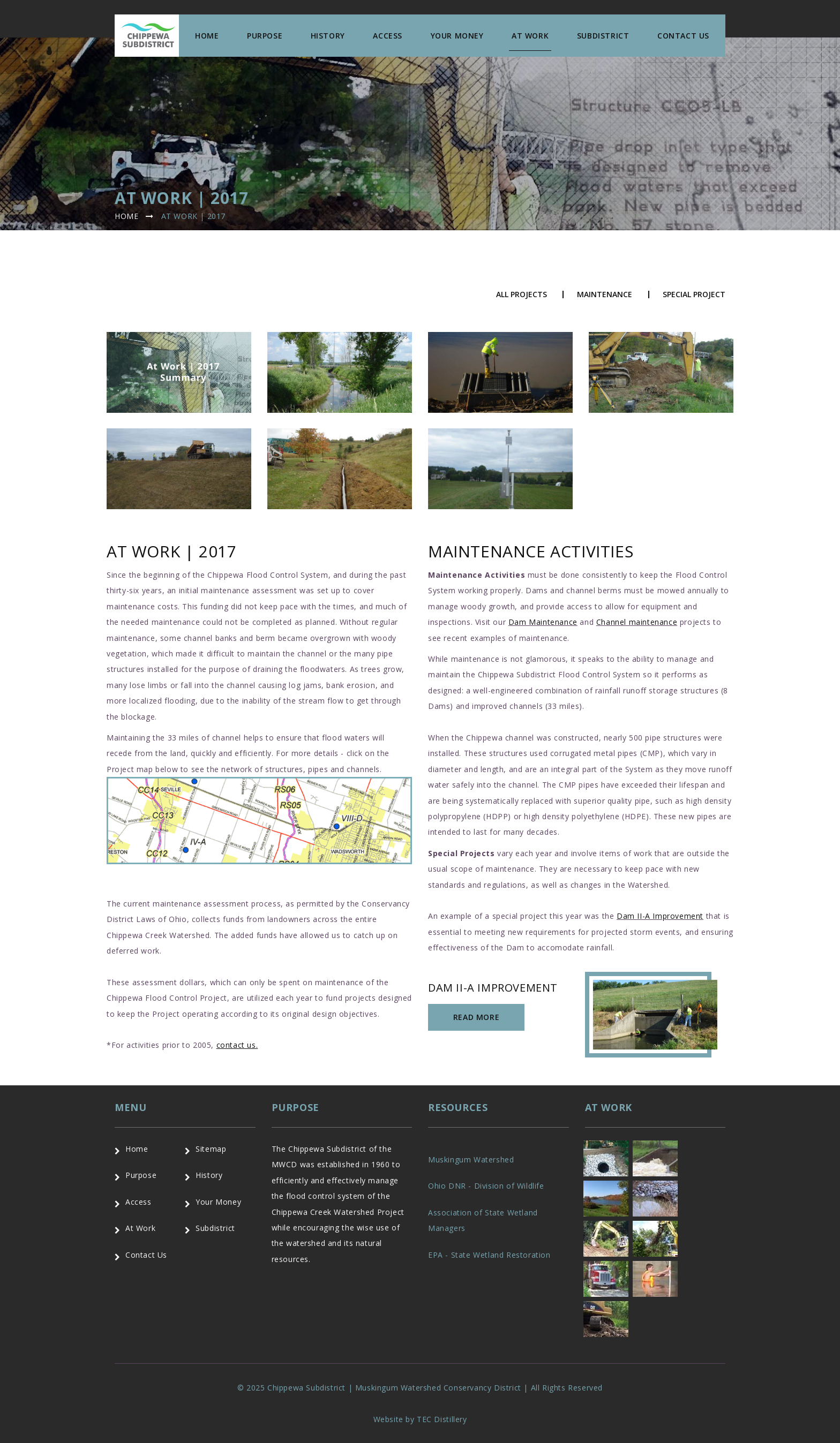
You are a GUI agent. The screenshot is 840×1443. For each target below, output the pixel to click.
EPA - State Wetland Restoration (489, 1255)
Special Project (694, 294)
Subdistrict (603, 36)
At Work (530, 36)
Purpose (264, 36)
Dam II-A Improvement (660, 916)
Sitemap (211, 1149)
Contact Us (146, 1255)
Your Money (457, 36)
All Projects (521, 294)
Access (387, 36)
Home (207, 36)
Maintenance (604, 294)
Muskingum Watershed (471, 1159)
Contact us (683, 36)
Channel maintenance (636, 622)
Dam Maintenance (543, 622)
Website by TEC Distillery (420, 1419)
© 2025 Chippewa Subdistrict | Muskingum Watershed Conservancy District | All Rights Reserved (420, 1387)
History (328, 36)
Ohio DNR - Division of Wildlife (486, 1186)
